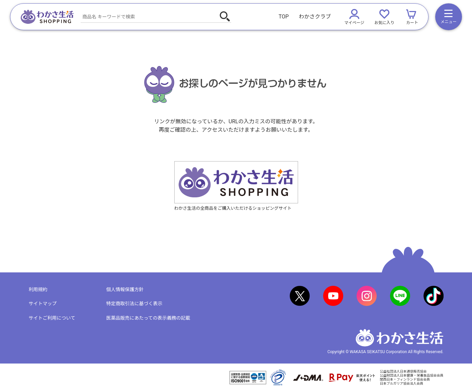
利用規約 (38, 289)
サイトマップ (43, 303)
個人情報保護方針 (125, 289)
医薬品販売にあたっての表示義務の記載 (148, 318)
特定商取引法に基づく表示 (134, 303)
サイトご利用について (52, 318)
